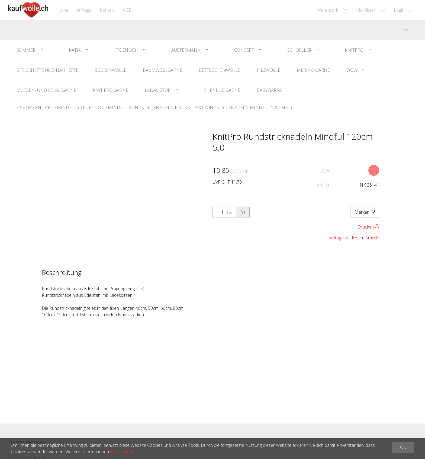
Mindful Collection (81, 107)
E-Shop (24, 107)
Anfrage (84, 10)
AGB (127, 10)
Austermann (186, 50)
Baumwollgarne (162, 70)
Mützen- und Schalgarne (46, 90)
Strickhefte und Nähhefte (47, 70)
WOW (351, 70)
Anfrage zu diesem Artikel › (354, 238)
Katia (75, 50)
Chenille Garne (222, 90)
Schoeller (299, 50)
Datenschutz (123, 452)
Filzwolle (268, 70)
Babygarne (269, 90)
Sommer (26, 50)
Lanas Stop (157, 90)
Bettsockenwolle (219, 70)
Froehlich (126, 50)
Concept (244, 50)
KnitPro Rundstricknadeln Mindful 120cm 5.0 (238, 107)
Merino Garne (313, 70)
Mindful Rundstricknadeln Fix (144, 107)
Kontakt (107, 10)
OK (403, 447)
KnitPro (354, 50)
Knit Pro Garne (110, 90)
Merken (365, 212)
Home (62, 10)
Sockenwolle (110, 70)
